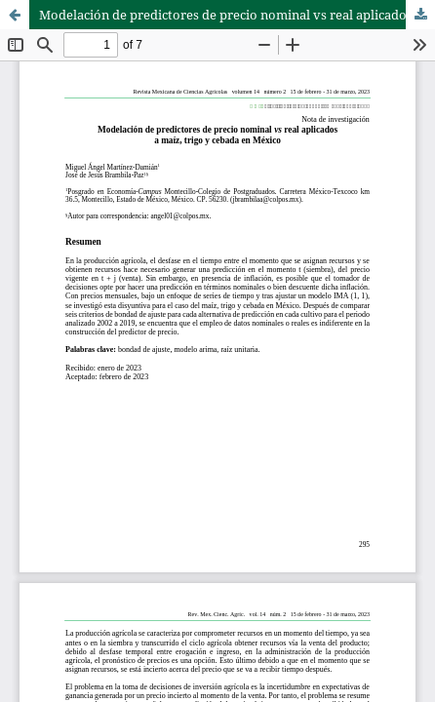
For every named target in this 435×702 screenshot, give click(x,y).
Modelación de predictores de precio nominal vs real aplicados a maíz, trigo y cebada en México (237, 14)
